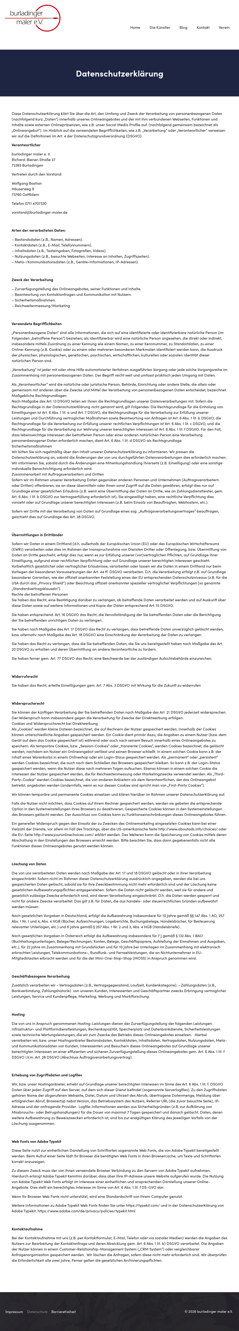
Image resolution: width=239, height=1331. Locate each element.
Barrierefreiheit (63, 1311)
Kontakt (203, 27)
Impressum (14, 1311)
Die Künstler (160, 27)
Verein (225, 27)
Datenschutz (37, 1311)
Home (135, 27)
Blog (183, 27)
